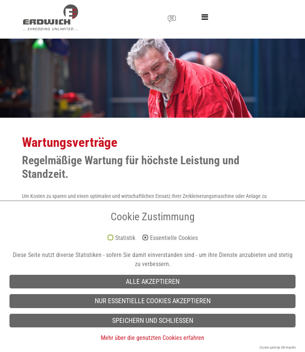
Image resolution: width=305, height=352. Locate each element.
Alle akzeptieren (153, 281)
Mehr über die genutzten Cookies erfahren (152, 337)
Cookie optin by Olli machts (277, 347)
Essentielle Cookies (174, 238)
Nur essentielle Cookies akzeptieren (153, 301)
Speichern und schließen (152, 320)
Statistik (125, 238)
